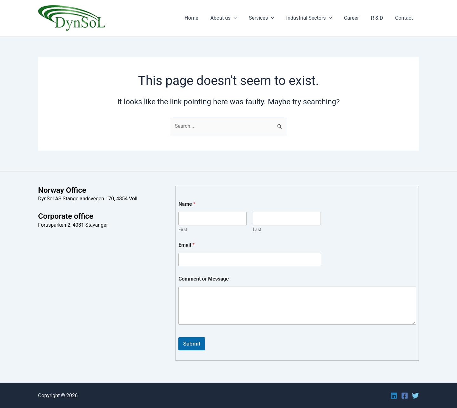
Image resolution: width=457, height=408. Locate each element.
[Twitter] (415, 395)
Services (270, 18)
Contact (405, 18)
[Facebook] (404, 395)
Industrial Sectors (316, 18)
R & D (380, 18)
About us (234, 18)
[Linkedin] (393, 395)
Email (186, 245)
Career (356, 18)
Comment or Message (203, 279)
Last (257, 229)
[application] (244, 18)
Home (204, 18)
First (182, 229)
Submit (191, 343)
